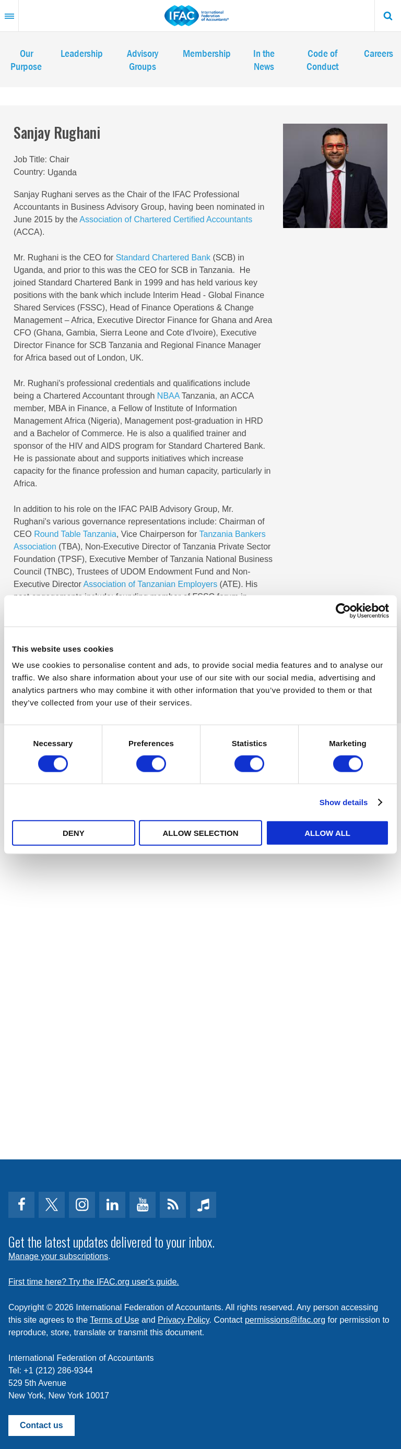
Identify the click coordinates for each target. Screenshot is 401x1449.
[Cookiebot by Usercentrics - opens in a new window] (343, 610)
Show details (344, 801)
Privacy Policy (183, 1319)
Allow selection (200, 833)
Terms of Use (114, 1319)
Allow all (327, 833)
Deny (74, 833)
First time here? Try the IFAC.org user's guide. (93, 1281)
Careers (378, 52)
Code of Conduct (322, 59)
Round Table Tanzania (75, 534)
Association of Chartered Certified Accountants (165, 219)
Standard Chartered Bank (163, 257)
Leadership (82, 52)
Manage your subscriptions (58, 1256)
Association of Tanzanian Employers (150, 584)
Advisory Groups (142, 59)
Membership (207, 52)
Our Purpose (26, 59)
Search (388, 15)
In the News (264, 59)
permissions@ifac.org (285, 1319)
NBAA (168, 395)
